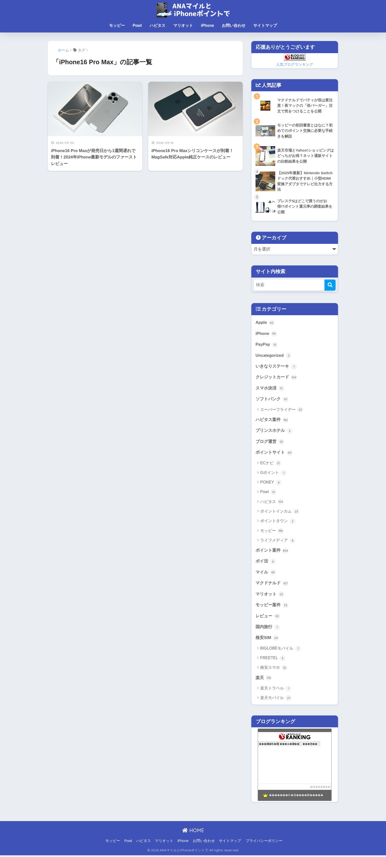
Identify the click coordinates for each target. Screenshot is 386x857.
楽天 (264, 680)
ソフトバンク (272, 400)
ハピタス (157, 25)
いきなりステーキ (276, 367)
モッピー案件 (272, 606)
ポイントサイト (274, 454)
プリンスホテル (274, 432)
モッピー (117, 25)
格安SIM (267, 639)
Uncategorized (274, 356)
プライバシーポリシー (264, 842)
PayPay (267, 345)
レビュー (268, 618)
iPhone (207, 25)
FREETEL (273, 660)
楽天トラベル (275, 690)
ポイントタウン (277, 522)
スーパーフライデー (281, 411)
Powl (137, 25)
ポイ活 (266, 563)
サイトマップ (265, 25)
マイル (266, 574)
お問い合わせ (233, 25)
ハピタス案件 (272, 421)
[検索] (330, 285)
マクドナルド (272, 585)
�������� (320, 788)
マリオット (183, 25)
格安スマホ (274, 669)
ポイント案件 (272, 552)
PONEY (271, 483)
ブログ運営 (270, 443)
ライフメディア (277, 542)
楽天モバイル (275, 700)
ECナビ (270, 464)
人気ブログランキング (294, 64)
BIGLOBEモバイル (280, 650)
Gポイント (273, 474)
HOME (193, 832)
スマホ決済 (270, 389)
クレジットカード (276, 378)
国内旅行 (268, 629)
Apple (265, 323)
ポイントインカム (279, 512)
